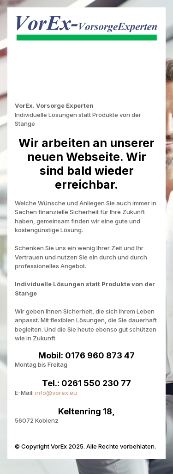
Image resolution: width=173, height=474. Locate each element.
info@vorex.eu (56, 392)
